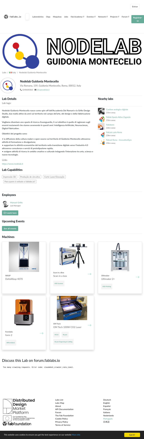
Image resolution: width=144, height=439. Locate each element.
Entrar (135, 6)
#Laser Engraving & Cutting (63, 342)
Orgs (48, 16)
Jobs (66, 16)
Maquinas (57, 16)
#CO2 (56, 334)
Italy (12, 72)
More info (80, 435)
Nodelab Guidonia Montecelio (33, 72)
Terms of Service (62, 425)
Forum (125, 16)
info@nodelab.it (43, 90)
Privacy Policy (61, 421)
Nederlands (108, 415)
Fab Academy (77, 16)
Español (106, 406)
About (58, 406)
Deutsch (107, 399)
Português (108, 418)
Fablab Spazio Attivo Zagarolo (118, 117)
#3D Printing (107, 286)
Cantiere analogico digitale (117, 109)
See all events (10, 228)
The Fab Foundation (64, 415)
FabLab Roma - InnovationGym (118, 140)
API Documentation (64, 409)
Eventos (91, 16)
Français (107, 409)
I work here (10, 213)
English (106, 403)
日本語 (106, 421)
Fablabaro (110, 125)
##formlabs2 (11, 342)
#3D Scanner (59, 283)
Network (103, 16)
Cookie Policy (61, 418)
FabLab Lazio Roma (114, 132)
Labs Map (59, 403)
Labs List (59, 399)
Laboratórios (37, 16)
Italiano (106, 412)
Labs (4, 72)
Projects (114, 16)
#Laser (65, 334)
